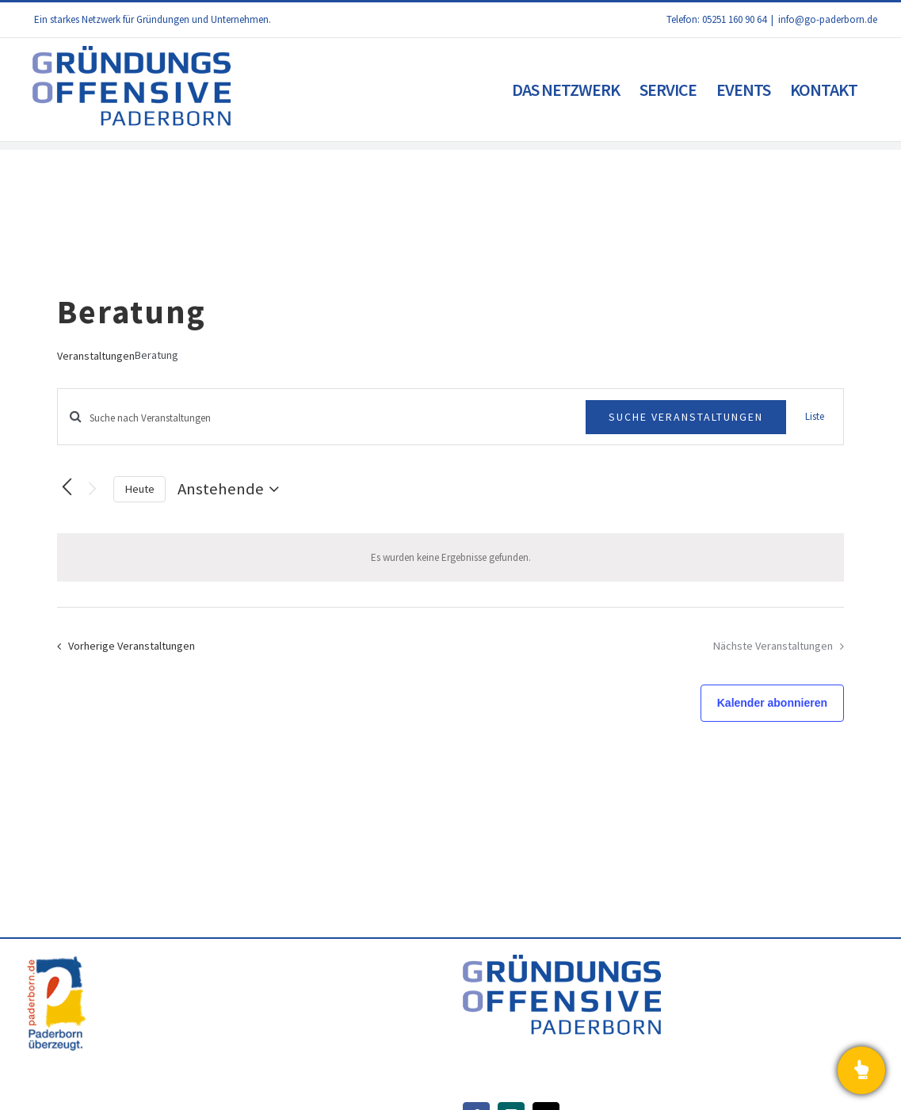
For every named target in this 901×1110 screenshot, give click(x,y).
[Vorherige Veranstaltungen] (66, 487)
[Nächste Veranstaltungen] (91, 489)
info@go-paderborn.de (827, 19)
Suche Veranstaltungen (686, 417)
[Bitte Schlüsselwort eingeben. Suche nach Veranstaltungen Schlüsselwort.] (322, 418)
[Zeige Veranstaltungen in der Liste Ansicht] (814, 416)
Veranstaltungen (96, 356)
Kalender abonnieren (772, 702)
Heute (139, 489)
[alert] (450, 557)
